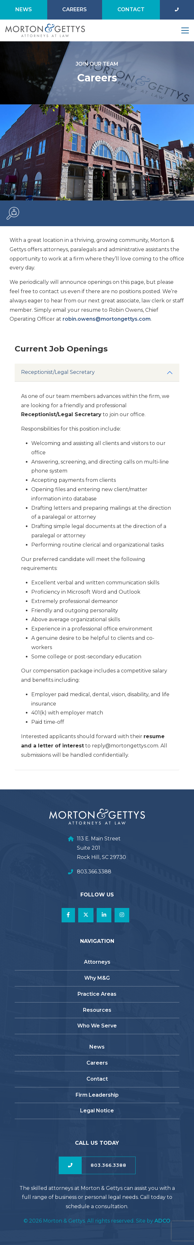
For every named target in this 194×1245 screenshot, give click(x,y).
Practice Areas (97, 994)
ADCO (162, 1221)
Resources (97, 1010)
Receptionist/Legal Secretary (58, 382)
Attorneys (97, 962)
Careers (74, 9)
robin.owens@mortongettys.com (116, 319)
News (23, 9)
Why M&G (97, 978)
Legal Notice (97, 1111)
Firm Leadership (97, 1095)
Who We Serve (97, 1026)
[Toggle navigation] (185, 30)
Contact (131, 9)
